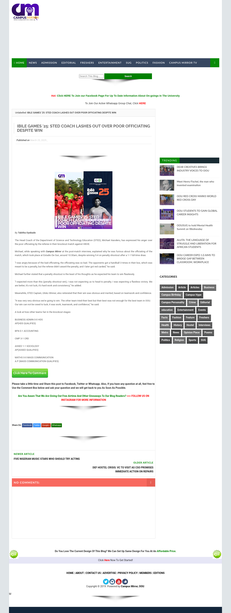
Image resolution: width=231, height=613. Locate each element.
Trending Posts (169, 161)
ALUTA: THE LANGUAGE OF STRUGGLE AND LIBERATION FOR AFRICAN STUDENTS (196, 243)
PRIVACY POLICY (128, 571)
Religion (179, 340)
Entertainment (110, 62)
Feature (190, 317)
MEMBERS (146, 571)
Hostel (190, 324)
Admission (49, 62)
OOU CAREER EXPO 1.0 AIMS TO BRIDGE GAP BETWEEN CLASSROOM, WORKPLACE (196, 258)
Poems (208, 332)
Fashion (158, 62)
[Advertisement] (153, 29)
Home (20, 62)
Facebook (27, 433)
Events (202, 309)
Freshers (87, 62)
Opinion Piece (192, 332)
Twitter (37, 433)
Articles (195, 287)
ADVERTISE (109, 571)
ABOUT (79, 571)
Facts (165, 317)
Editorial (68, 62)
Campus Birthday (171, 294)
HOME (70, 571)
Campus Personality (173, 302)
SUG (128, 62)
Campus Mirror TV (183, 62)
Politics (142, 62)
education (167, 309)
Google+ (46, 433)
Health (165, 324)
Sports (192, 340)
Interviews (204, 324)
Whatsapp (56, 433)
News (33, 62)
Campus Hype (194, 294)
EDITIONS (159, 571)
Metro (165, 332)
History (178, 324)
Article (182, 287)
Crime (192, 302)
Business (209, 287)
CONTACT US (93, 571)
